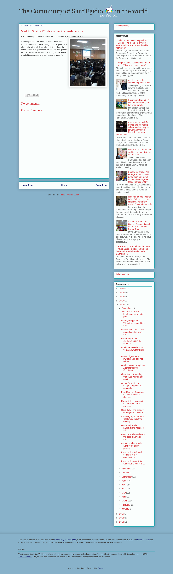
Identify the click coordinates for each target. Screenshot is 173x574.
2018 (121, 296)
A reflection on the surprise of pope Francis (139, 81)
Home (64, 185)
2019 (121, 292)
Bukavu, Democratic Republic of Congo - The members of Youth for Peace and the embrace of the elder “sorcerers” (132, 44)
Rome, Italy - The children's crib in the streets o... (131, 341)
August (125, 481)
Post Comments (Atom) (70, 195)
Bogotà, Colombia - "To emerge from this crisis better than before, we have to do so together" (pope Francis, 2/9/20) (138, 177)
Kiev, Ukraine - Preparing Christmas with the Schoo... (132, 394)
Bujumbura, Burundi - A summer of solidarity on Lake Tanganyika (138, 102)
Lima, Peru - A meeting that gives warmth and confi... (132, 376)
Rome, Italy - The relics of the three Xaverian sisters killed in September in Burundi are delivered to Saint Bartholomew (133, 250)
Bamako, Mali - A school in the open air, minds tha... (133, 437)
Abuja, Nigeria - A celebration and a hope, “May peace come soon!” (134, 64)
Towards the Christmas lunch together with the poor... (132, 314)
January (126, 509)
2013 (121, 522)
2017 (121, 301)
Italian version (122, 274)
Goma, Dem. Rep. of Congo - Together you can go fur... (132, 385)
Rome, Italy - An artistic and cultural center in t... (133, 462)
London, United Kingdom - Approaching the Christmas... (133, 368)
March (125, 501)
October (126, 473)
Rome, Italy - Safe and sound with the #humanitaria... (131, 454)
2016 (121, 305)
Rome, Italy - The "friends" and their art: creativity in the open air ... (140, 152)
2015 (121, 514)
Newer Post (27, 185)
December (127, 308)
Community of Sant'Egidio (65, 540)
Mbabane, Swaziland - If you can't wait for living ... (132, 350)
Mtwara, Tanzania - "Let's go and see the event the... (132, 332)
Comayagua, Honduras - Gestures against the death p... (132, 419)
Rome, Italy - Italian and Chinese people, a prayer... (132, 403)
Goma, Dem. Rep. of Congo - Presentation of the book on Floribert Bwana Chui (139, 225)
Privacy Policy (122, 26)
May (124, 493)
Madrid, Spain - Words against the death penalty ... (131, 445)
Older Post (101, 185)
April (124, 497)
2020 (121, 289)
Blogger (101, 568)
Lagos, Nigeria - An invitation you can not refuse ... (132, 359)
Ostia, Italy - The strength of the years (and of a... (132, 411)
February (126, 505)
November (127, 469)
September (127, 477)
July (124, 485)
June (124, 489)
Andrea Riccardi (143, 540)
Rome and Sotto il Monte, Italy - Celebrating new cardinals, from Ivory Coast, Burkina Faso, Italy (140, 200)
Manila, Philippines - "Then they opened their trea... (133, 323)
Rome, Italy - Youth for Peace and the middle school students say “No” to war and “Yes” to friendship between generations (133, 128)
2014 (121, 518)
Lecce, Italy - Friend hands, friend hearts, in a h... (132, 428)
